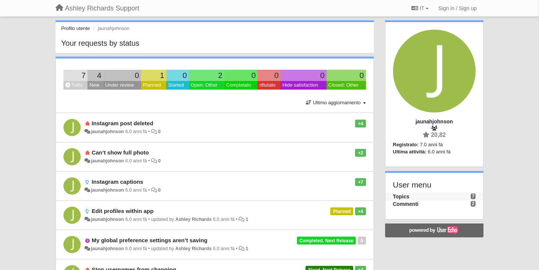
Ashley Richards (193, 219)
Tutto (74, 85)
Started (176, 85)
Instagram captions (117, 181)
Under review (119, 85)
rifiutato (267, 85)
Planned (152, 85)
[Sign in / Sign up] (457, 8)
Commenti (406, 204)
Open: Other (204, 85)
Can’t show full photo (120, 152)
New (94, 85)
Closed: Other (343, 85)
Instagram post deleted (122, 123)
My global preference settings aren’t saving (149, 240)
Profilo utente (75, 28)
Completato (238, 85)
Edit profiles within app (123, 211)
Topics (401, 197)
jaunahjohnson (107, 131)
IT (420, 8)
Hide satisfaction (300, 85)
